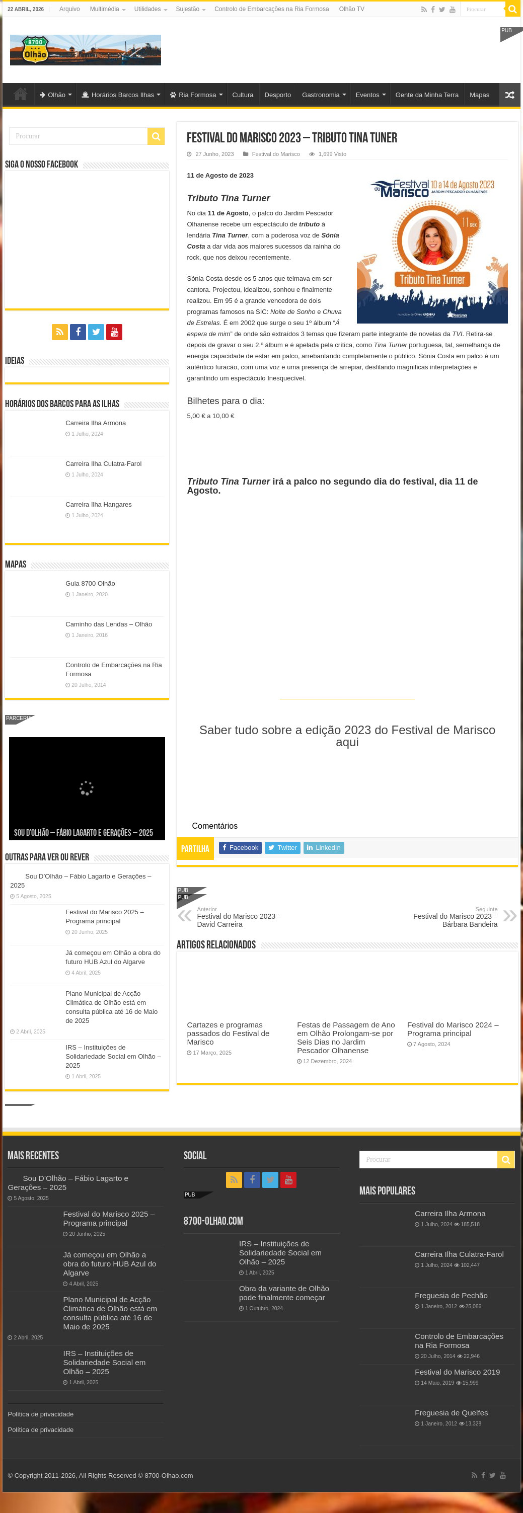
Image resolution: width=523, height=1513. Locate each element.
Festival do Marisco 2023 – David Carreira (248, 917)
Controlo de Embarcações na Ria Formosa (271, 9)
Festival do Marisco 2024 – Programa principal (453, 1029)
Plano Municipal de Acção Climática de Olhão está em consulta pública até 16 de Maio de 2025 (110, 1313)
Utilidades (147, 9)
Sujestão (188, 9)
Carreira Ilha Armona (95, 423)
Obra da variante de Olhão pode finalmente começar (284, 1293)
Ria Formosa (193, 95)
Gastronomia (320, 95)
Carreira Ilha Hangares (98, 504)
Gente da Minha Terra (427, 95)
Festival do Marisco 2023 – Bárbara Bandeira (446, 917)
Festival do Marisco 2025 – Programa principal (109, 1218)
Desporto (278, 95)
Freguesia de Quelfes (451, 1412)
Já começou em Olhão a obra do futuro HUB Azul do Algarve (109, 1263)
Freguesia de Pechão (451, 1295)
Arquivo (69, 9)
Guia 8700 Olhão (90, 583)
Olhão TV (351, 9)
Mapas (479, 95)
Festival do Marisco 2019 (457, 1372)
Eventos (368, 95)
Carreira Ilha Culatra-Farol (103, 463)
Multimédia (104, 9)
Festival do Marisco (276, 154)
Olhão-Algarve (21, 93)
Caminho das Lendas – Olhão (108, 624)
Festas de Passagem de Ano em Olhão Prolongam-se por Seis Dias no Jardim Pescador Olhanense (346, 1037)
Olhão (52, 95)
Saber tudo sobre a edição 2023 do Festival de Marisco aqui (347, 736)
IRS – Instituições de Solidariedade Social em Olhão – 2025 (113, 1056)
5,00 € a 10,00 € (210, 416)
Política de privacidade (40, 1414)
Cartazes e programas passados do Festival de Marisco (228, 1033)
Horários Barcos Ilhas (118, 95)
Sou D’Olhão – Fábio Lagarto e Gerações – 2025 (83, 833)
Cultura (243, 95)
